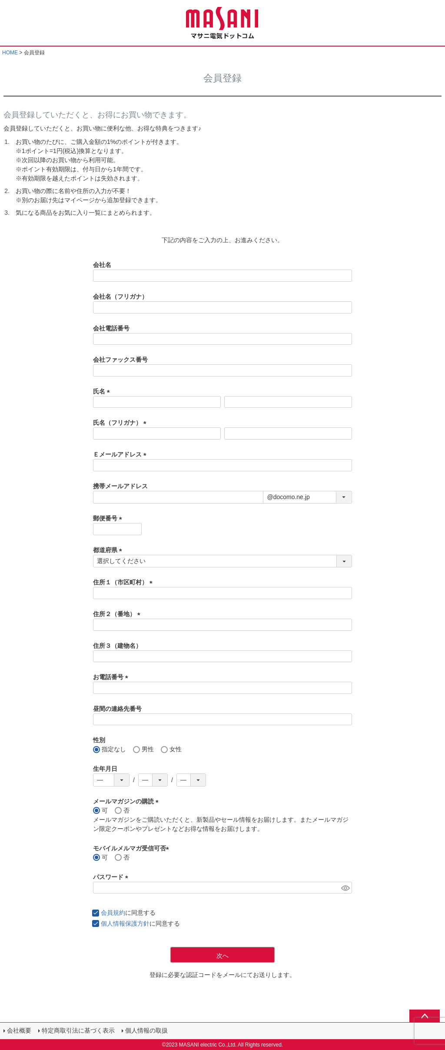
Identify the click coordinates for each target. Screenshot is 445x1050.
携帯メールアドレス (120, 486)
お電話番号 (112, 676)
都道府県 (109, 550)
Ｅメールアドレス (121, 454)
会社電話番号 (111, 328)
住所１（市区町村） (124, 582)
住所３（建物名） (117, 645)
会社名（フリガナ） (120, 296)
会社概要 (19, 1030)
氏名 (103, 391)
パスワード (112, 876)
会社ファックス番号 (120, 359)
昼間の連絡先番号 (117, 708)
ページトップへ (424, 1016)
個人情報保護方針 (125, 923)
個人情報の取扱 (146, 1030)
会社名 (102, 264)
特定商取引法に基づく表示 (78, 1030)
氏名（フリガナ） (121, 422)
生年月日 (105, 768)
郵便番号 (109, 518)
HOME (10, 53)
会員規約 (113, 912)
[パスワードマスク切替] (345, 887)
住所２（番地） (118, 613)
